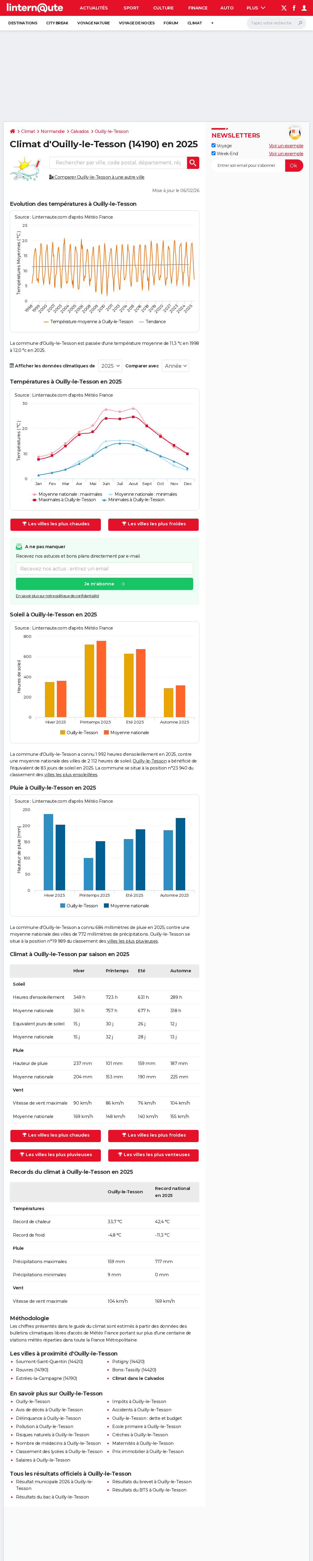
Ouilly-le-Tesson (112, 131)
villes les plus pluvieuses (132, 941)
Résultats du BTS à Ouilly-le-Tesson (149, 1490)
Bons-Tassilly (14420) (134, 1370)
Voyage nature (93, 23)
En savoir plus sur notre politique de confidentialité (57, 596)
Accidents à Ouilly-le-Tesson (141, 1410)
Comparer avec (142, 366)
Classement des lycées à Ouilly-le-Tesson (59, 1451)
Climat (194, 23)
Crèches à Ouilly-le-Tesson (140, 1435)
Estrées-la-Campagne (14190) (46, 1378)
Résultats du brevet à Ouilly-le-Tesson (151, 1481)
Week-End (225, 153)
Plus (256, 8)
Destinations (22, 23)
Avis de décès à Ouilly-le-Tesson (49, 1410)
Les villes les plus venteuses (154, 1154)
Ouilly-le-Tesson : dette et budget (147, 1418)
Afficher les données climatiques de (52, 366)
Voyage (222, 145)
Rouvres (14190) (32, 1370)
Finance (198, 8)
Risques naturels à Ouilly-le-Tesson (52, 1435)
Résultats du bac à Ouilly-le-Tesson (52, 1497)
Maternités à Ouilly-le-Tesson (143, 1443)
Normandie (53, 131)
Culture (163, 8)
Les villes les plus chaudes (56, 524)
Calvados (80, 131)
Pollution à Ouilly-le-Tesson (44, 1426)
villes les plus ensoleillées (71, 774)
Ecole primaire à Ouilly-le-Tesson (146, 1426)
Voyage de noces (137, 23)
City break (57, 23)
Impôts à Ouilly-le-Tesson (139, 1401)
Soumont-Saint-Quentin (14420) (49, 1361)
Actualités (94, 8)
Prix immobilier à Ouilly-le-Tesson (147, 1451)
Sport (131, 8)
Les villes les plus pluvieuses (56, 1154)
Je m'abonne (99, 584)
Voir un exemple (286, 145)
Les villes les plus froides (154, 524)
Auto (227, 8)
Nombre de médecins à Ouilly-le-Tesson (58, 1443)
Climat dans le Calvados (138, 1378)
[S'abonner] (257, 165)
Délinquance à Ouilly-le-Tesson (48, 1418)
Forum (171, 23)
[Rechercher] (276, 23)
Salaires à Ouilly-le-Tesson (43, 1460)
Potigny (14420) (128, 1361)
